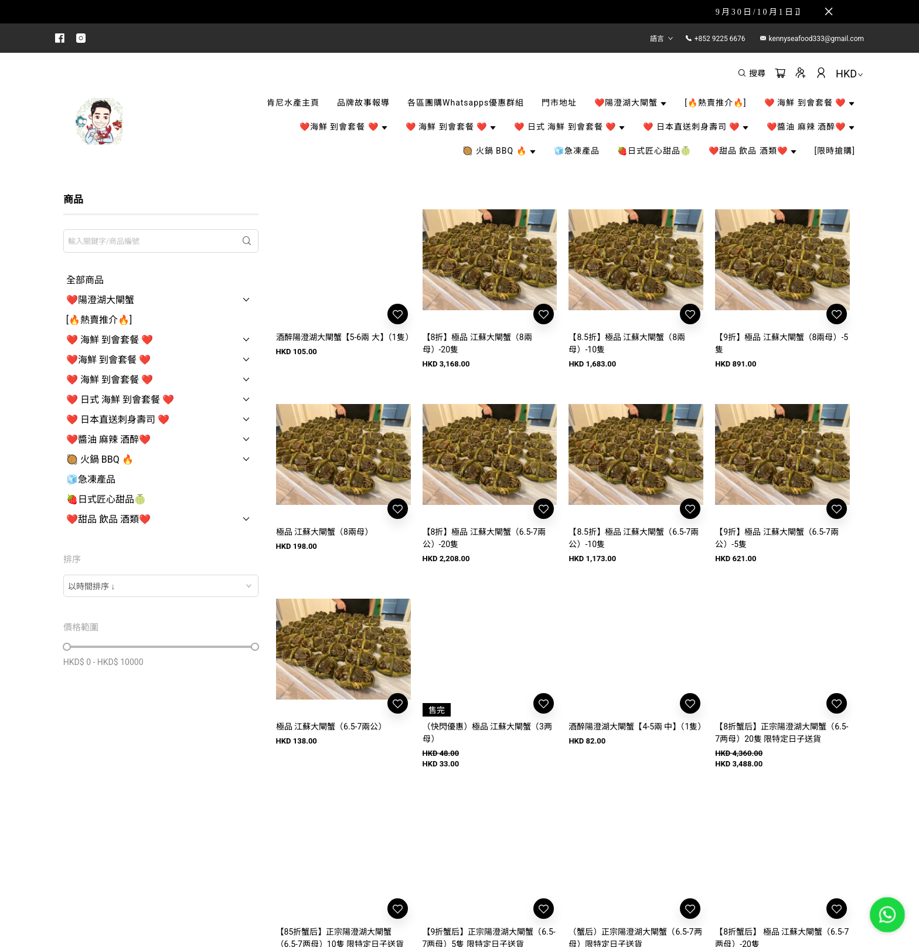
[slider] (67, 647)
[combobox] (160, 586)
